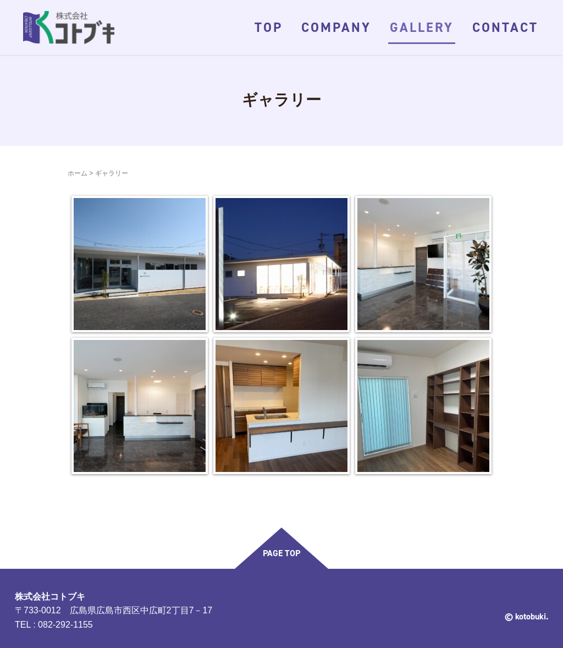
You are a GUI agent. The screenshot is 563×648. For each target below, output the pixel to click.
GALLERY (422, 27)
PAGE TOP (281, 553)
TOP (269, 27)
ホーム (77, 173)
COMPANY (336, 27)
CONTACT (505, 27)
